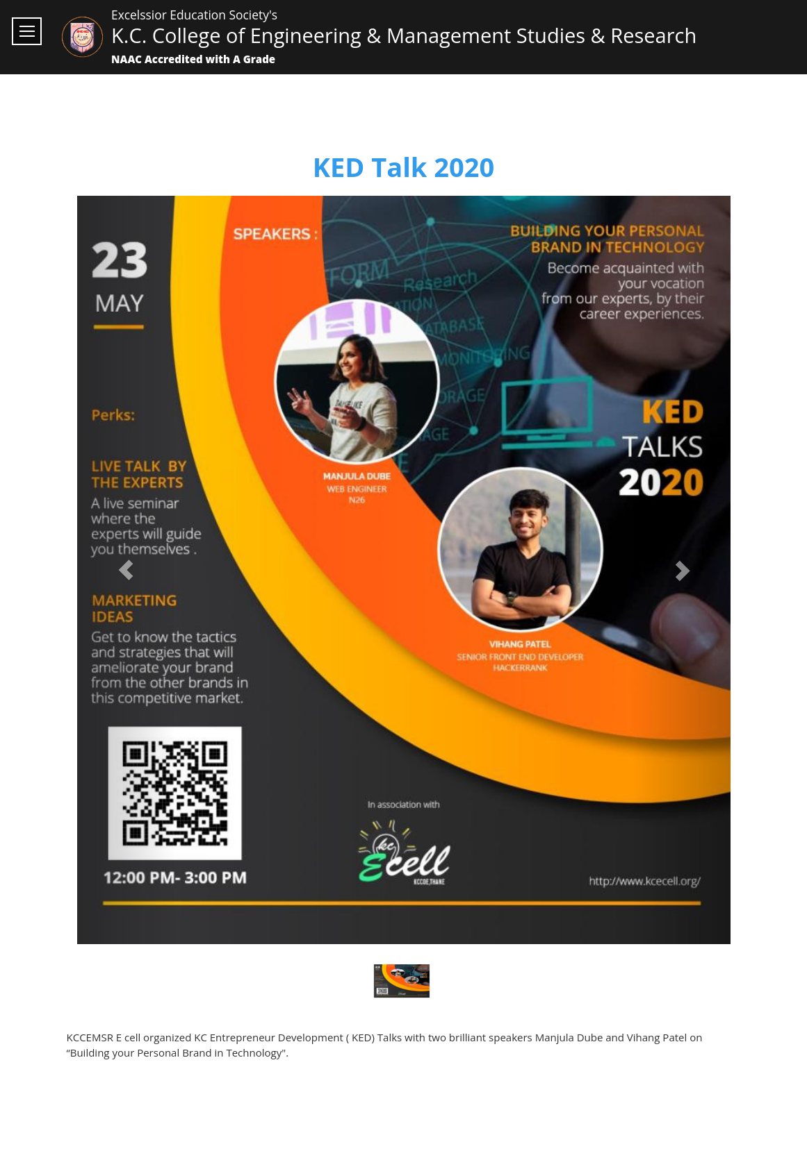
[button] (126, 570)
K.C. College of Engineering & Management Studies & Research (403, 35)
